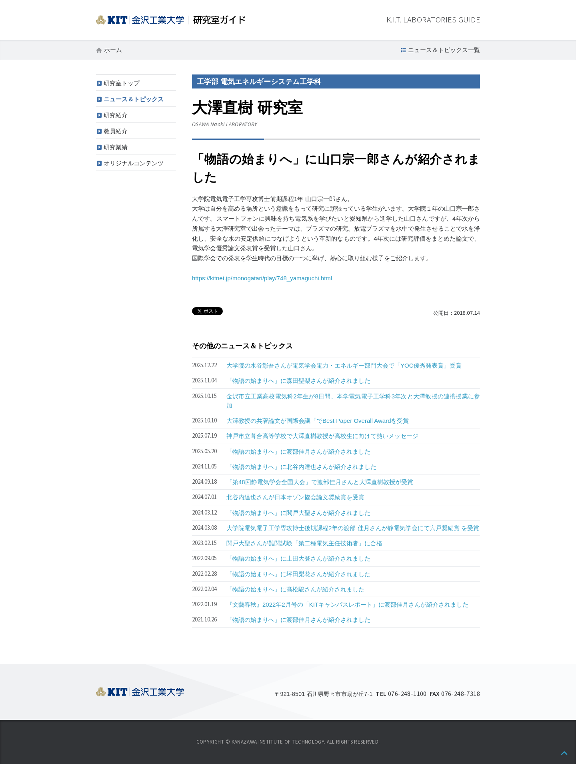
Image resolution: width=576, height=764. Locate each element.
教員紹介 (116, 131)
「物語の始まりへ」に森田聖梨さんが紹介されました (298, 380)
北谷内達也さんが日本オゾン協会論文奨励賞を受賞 (295, 497)
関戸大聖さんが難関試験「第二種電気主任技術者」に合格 (304, 543)
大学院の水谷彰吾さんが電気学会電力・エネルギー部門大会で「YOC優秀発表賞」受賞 (344, 365)
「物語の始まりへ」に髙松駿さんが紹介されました (295, 589)
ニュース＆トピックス (134, 99)
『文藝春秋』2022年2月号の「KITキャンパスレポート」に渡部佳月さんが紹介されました (347, 604)
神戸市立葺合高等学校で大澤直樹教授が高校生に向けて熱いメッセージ (322, 435)
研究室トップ (122, 83)
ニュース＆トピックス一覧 (444, 49)
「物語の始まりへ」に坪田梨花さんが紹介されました (298, 574)
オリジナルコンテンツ (134, 163)
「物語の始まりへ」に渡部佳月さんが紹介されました (298, 451)
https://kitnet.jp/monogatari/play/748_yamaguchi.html (262, 278)
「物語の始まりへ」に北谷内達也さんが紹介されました (301, 466)
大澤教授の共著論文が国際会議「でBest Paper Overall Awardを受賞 (317, 420)
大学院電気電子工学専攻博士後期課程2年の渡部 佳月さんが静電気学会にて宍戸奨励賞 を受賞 (352, 528)
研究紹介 (116, 115)
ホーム (113, 49)
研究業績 (116, 147)
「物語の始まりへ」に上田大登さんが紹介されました (298, 558)
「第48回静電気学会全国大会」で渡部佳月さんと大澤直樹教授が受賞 (319, 482)
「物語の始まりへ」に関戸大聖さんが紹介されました (298, 512)
